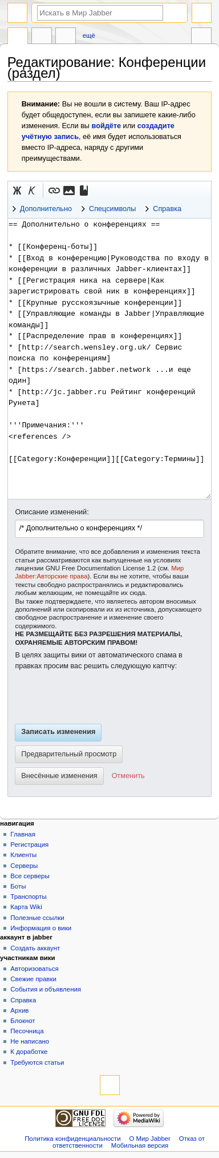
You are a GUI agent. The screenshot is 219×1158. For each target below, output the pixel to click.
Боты (18, 886)
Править (65, 37)
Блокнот (22, 1020)
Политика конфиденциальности (73, 1138)
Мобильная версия (139, 1145)
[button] (17, 190)
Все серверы (29, 876)
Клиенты (23, 854)
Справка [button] (167, 209)
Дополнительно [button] (46, 209)
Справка (23, 1000)
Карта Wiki (26, 906)
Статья (17, 37)
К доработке (28, 1051)
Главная (22, 834)
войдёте (106, 126)
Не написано (29, 1041)
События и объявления (45, 989)
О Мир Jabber (150, 1138)
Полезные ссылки (37, 917)
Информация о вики (40, 928)
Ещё (89, 35)
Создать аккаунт (35, 948)
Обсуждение (41, 37)
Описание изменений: (51, 512)
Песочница (26, 1031)
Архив (19, 1010)
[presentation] (101, 697)
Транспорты (28, 896)
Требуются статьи (37, 1062)
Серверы (24, 865)
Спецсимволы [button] (112, 209)
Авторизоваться (34, 968)
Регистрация (29, 844)
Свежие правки (33, 978)
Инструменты (201, 37)
